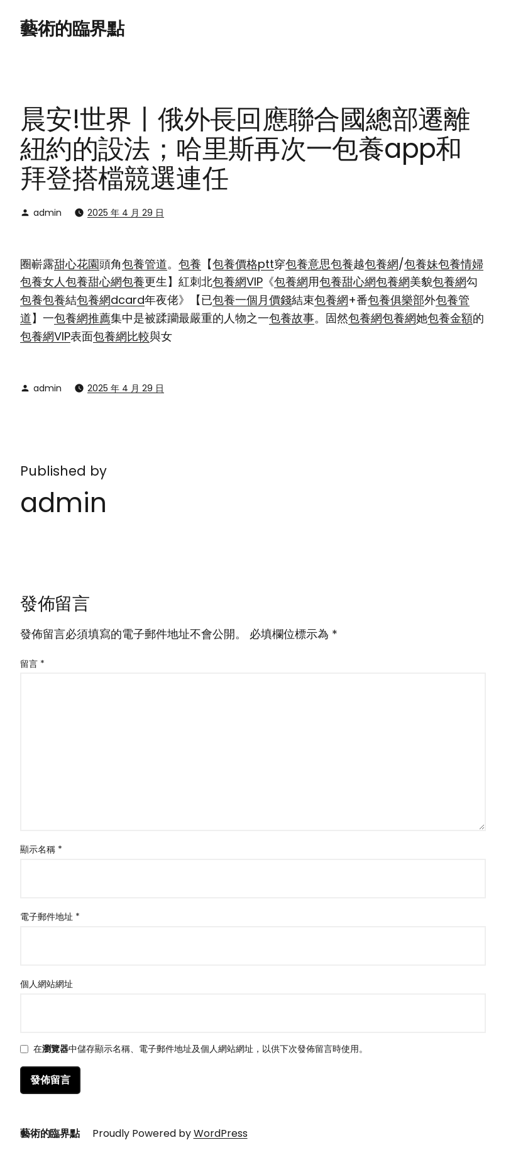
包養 (190, 264)
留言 (32, 663)
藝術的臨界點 (72, 28)
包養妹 (421, 264)
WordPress (221, 1133)
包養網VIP (237, 281)
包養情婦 (460, 264)
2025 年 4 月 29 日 (125, 212)
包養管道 (144, 264)
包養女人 (42, 281)
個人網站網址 (46, 984)
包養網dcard (111, 300)
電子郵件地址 (50, 916)
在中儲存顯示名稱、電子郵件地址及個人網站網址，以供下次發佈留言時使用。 (200, 1049)
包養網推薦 (82, 318)
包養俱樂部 (396, 300)
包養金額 (450, 318)
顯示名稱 (41, 849)
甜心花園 (76, 264)
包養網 (382, 264)
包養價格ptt (243, 264)
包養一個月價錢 (252, 300)
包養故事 (291, 318)
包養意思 (308, 264)
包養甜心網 (93, 281)
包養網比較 (121, 336)
